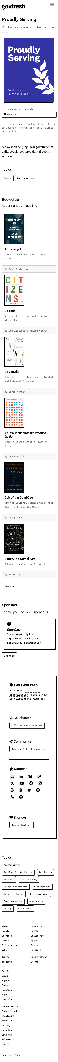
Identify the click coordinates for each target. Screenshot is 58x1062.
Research (7, 989)
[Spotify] (38, 791)
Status (5, 1044)
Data (6, 893)
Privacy (6, 1025)
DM (3, 966)
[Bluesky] (30, 778)
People (5, 930)
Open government (26, 178)
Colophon (7, 1029)
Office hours (9, 945)
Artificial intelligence (18, 872)
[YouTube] (22, 784)
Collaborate (38, 935)
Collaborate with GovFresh (26, 725)
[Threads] (12, 791)
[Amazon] (21, 791)
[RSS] (12, 798)
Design (7, 178)
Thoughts (7, 961)
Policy (7, 908)
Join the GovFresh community (28, 748)
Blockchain (45, 872)
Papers (5, 980)
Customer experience (15, 886)
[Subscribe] (12, 778)
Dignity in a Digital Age (19, 559)
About (5, 926)
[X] (12, 784)
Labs (4, 949)
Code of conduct (11, 1011)
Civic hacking (29, 879)
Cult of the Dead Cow (18, 497)
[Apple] (29, 791)
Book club (9, 586)
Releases (7, 1039)
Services (7, 935)
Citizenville (11, 372)
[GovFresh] (13, 6)
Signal (5, 994)
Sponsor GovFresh (21, 824)
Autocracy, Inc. (14, 249)
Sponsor (9, 655)
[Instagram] (40, 784)
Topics (5, 956)
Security (7, 1020)
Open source (36, 901)
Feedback (36, 949)
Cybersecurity (42, 886)
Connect (35, 930)
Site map (7, 1034)
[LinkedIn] (21, 778)
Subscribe (36, 926)
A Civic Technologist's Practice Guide (25, 434)
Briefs (5, 971)
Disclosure (9, 124)
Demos (5, 975)
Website (10, 114)
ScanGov (13, 630)
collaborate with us (28, 698)
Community (7, 940)
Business (9, 879)
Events (34, 961)
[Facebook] (31, 784)
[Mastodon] (39, 778)
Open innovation (13, 901)
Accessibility (12, 864)
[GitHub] (21, 798)
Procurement (25, 908)
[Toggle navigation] (52, 4)
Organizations (39, 956)
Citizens (9, 311)
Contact (35, 945)
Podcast (6, 985)
